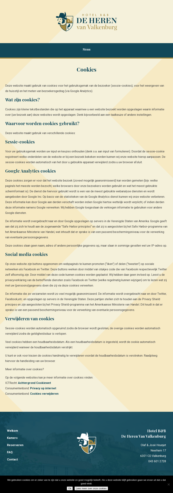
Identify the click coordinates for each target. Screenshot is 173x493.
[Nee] (168, 484)
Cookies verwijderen (44, 393)
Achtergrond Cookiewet (34, 383)
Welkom (12, 430)
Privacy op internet (43, 388)
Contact (12, 459)
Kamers (12, 438)
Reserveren (15, 445)
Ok (69, 488)
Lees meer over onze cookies (91, 488)
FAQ (10, 452)
